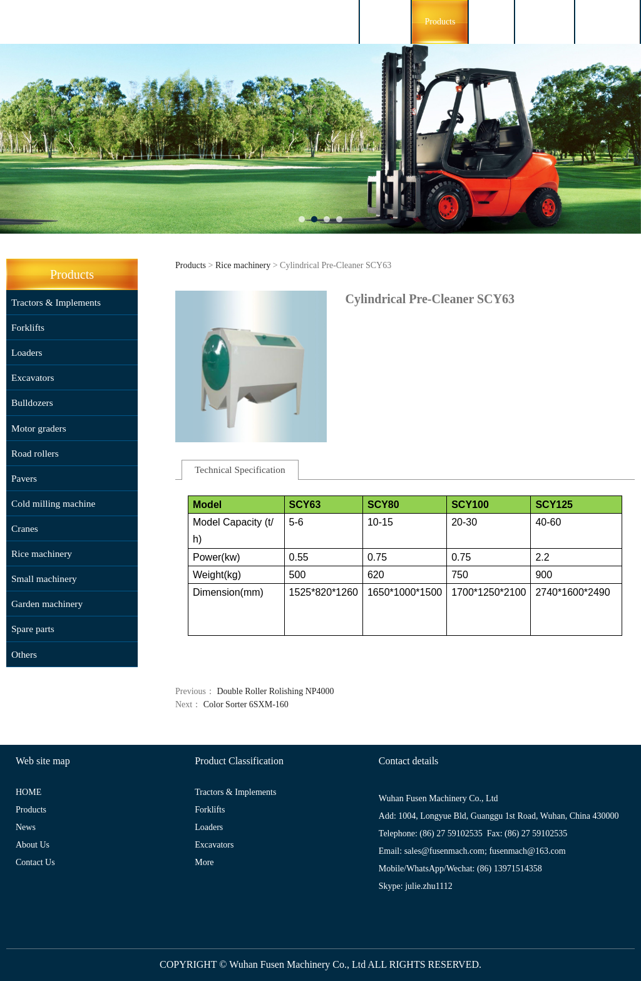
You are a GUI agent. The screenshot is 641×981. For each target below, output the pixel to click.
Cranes (24, 528)
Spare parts (32, 628)
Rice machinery (41, 553)
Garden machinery (47, 603)
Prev (17, 139)
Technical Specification (240, 469)
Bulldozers (32, 402)
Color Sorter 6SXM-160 (246, 704)
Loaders (27, 352)
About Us (545, 21)
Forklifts (27, 327)
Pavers (24, 478)
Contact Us (607, 21)
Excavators (32, 377)
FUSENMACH (81, 22)
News (491, 21)
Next (624, 139)
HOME (385, 21)
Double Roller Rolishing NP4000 (275, 691)
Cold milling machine (53, 503)
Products (439, 21)
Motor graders (38, 428)
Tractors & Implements (56, 302)
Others (24, 654)
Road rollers (35, 453)
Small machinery (44, 578)
